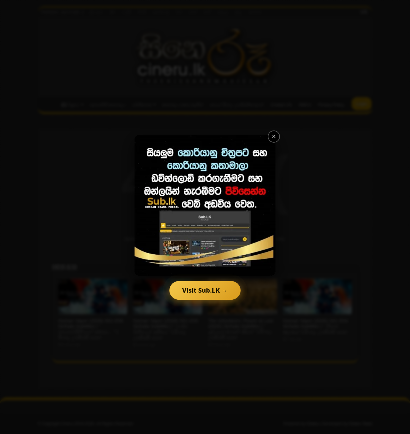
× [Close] (274, 136)
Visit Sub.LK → (205, 290)
